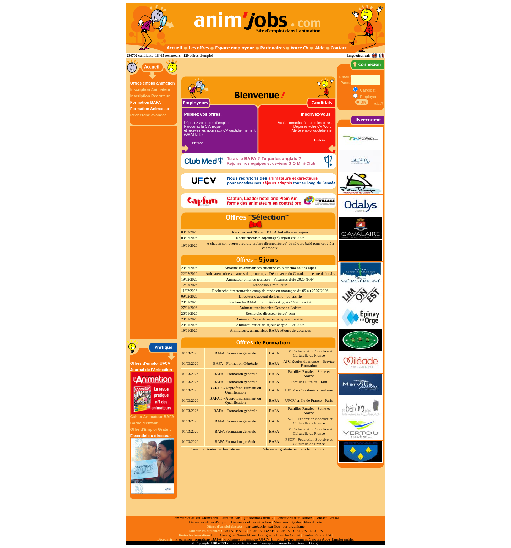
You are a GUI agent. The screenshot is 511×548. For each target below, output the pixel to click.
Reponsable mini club (270, 285)
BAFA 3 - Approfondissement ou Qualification (235, 390)
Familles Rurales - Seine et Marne (309, 373)
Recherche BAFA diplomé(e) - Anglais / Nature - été (270, 302)
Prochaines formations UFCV (246, 539)
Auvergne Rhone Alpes (237, 535)
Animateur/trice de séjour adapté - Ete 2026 (270, 319)
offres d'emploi (201, 55)
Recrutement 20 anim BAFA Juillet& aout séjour (270, 232)
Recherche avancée (148, 115)
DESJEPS (299, 530)
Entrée (197, 143)
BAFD (241, 530)
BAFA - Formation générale (235, 373)
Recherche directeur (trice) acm (270, 313)
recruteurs (173, 55)
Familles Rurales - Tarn (309, 382)
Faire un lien (230, 518)
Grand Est (323, 535)
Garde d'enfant (144, 423)
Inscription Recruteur (150, 96)
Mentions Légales (288, 522)
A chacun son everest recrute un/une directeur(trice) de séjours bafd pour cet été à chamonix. (270, 245)
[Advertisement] (154, 232)
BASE (269, 530)
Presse (334, 518)
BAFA (274, 353)
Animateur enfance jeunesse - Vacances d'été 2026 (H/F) (270, 279)
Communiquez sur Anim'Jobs (195, 518)
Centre (308, 535)
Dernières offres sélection (251, 522)
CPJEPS (283, 530)
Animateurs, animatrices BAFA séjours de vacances (270, 330)
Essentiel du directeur (152, 464)
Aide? (378, 103)
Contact (321, 518)
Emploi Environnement (289, 539)
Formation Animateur (150, 109)
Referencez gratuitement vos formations (292, 449)
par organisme (293, 526)
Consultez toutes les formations (215, 449)
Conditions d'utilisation (294, 518)
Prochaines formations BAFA (198, 539)
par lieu (274, 526)
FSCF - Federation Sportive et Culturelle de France (309, 353)
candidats (145, 55)
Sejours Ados (319, 539)
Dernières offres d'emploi (209, 522)
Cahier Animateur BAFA (152, 416)
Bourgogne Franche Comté (279, 535)
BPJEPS (255, 530)
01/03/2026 (190, 353)
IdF (213, 535)
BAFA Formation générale (235, 353)
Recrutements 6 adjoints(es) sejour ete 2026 (270, 237)
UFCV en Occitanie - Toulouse (309, 390)
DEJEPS (316, 530)
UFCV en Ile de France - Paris (309, 400)
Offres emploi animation (152, 83)
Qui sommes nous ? (257, 518)
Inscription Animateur (150, 89)
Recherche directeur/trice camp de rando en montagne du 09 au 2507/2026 (270, 290)
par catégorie (256, 526)
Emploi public (342, 539)
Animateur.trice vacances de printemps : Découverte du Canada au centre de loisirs (270, 273)
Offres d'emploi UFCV (150, 363)
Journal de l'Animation (152, 391)
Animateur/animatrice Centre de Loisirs (270, 307)
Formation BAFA (145, 102)
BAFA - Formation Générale (235, 363)
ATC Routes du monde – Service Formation (309, 363)
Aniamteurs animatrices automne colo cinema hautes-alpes (270, 268)
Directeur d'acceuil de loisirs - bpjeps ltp (270, 296)
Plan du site (313, 522)
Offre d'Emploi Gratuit (150, 429)
